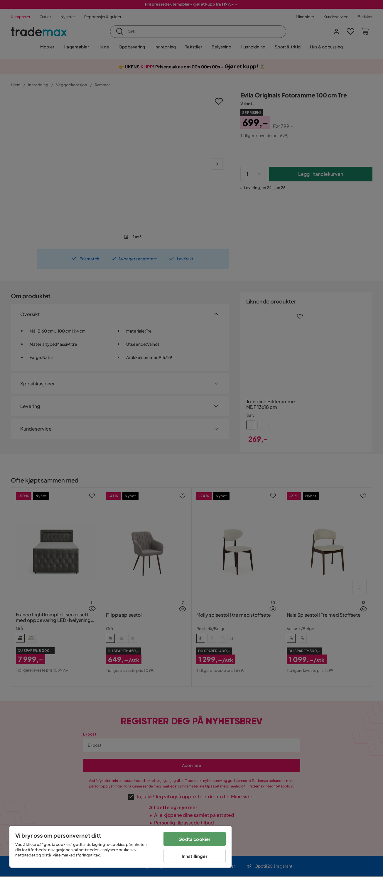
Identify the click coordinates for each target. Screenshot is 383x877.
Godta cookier (194, 839)
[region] (120, 847)
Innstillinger (194, 856)
